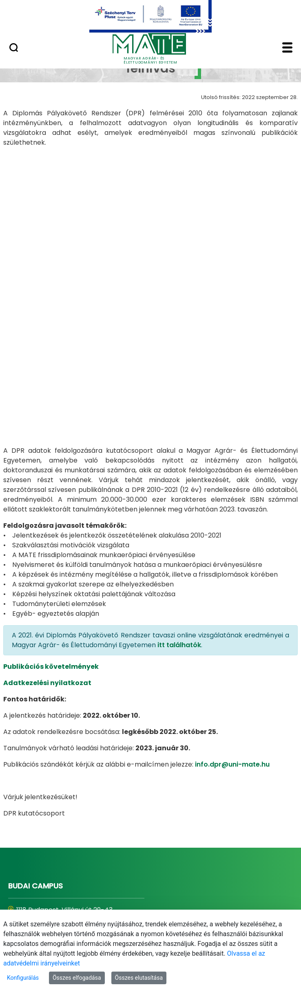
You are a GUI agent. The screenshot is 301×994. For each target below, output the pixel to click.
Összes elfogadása (77, 977)
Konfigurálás (23, 977)
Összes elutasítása (139, 977)
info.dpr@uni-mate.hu (232, 629)
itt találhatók (179, 509)
